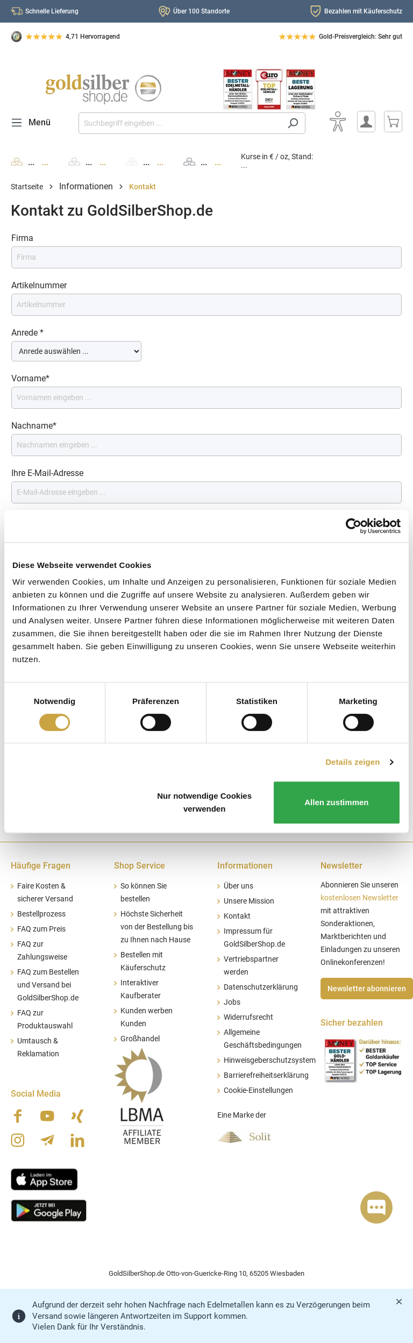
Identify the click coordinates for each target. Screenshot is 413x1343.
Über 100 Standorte (201, 11)
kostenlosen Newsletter (359, 898)
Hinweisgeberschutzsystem (270, 1060)
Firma (22, 238)
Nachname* (33, 426)
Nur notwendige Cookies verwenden (204, 802)
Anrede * (27, 333)
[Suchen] (292, 123)
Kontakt (237, 916)
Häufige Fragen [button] (40, 866)
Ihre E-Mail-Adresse (47, 473)
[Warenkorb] (393, 121)
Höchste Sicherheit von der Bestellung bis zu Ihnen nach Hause (156, 926)
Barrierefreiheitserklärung (266, 1075)
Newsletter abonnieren (366, 988)
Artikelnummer (39, 285)
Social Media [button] (36, 1094)
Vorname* (30, 378)
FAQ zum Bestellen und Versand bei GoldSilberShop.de (48, 985)
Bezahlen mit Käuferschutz (363, 11)
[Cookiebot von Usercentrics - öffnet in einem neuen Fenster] (354, 526)
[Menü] (34, 122)
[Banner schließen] (399, 1301)
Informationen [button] (245, 866)
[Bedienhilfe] (337, 121)
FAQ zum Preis (41, 929)
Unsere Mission (249, 901)
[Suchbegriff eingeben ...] (180, 123)
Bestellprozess (41, 914)
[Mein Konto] (366, 121)
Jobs (232, 1002)
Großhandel (140, 1038)
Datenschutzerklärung (261, 987)
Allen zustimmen (336, 802)
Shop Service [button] (139, 866)
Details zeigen (352, 761)
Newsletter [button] (341, 866)
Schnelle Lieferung (52, 11)
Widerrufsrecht (248, 1017)
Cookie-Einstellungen (258, 1090)
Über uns (238, 886)
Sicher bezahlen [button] (352, 1023)
